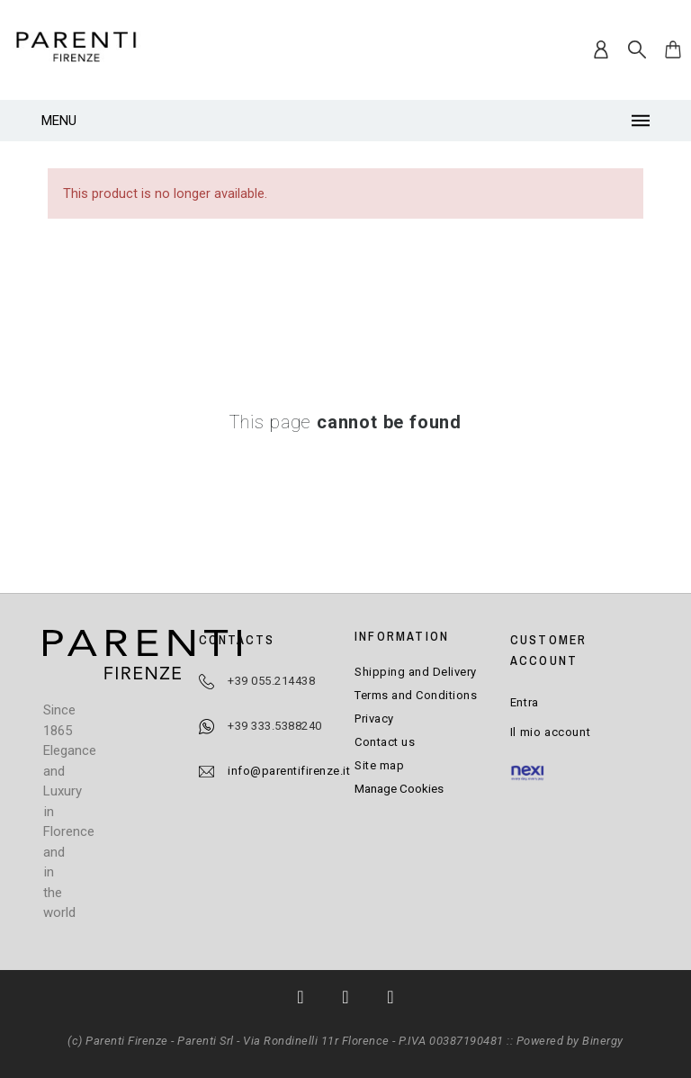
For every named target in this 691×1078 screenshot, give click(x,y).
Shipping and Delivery (415, 671)
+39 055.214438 (271, 680)
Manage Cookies (399, 788)
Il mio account (550, 732)
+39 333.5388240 (275, 725)
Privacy (374, 718)
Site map (379, 765)
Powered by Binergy (570, 1040)
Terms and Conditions (415, 695)
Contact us (384, 742)
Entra (524, 702)
